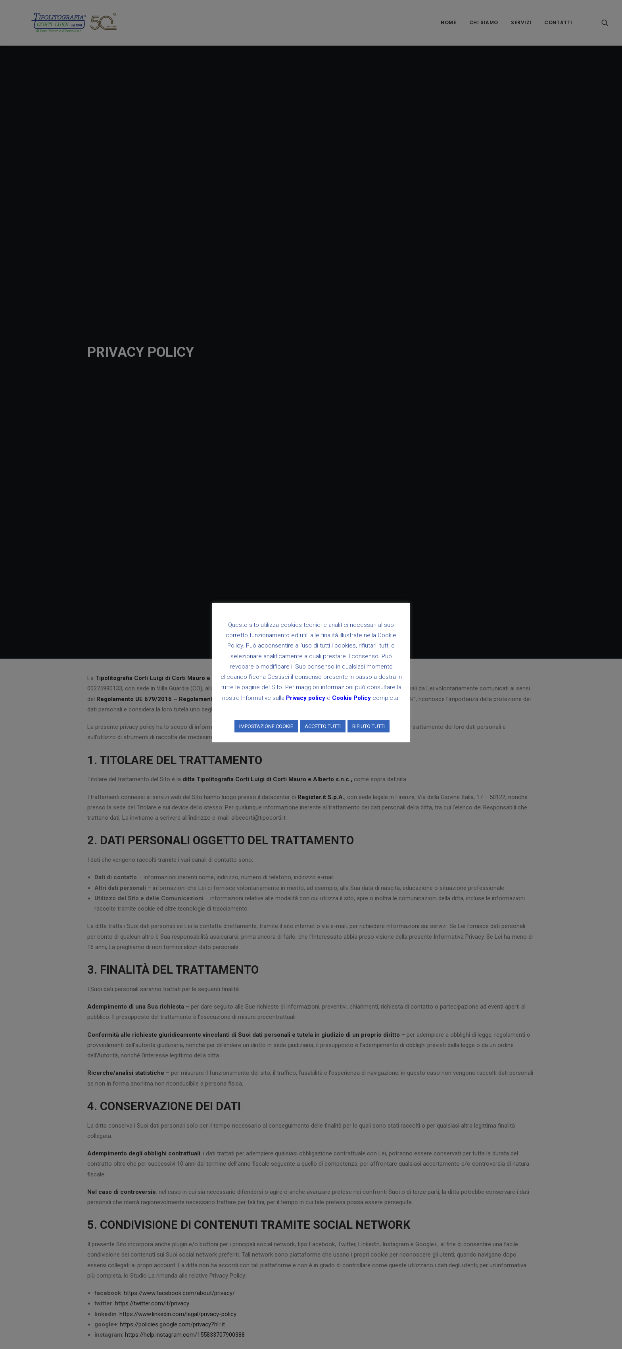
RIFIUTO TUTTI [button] (368, 726)
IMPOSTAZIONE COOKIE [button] (266, 726)
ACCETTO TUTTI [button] (323, 726)
